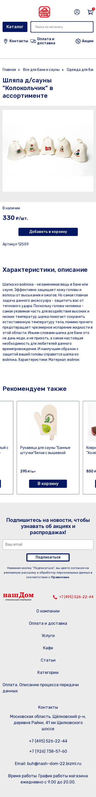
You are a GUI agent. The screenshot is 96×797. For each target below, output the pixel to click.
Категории (48, 672)
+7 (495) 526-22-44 (76, 597)
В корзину (48, 483)
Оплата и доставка (48, 623)
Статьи (48, 660)
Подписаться (48, 557)
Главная (9, 70)
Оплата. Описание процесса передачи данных (41, 687)
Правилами (60, 577)
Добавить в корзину (48, 232)
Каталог (15, 26)
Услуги (48, 635)
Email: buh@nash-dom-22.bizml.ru (48, 763)
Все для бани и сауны (41, 70)
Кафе (48, 647)
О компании (48, 611)
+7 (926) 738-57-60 (48, 751)
